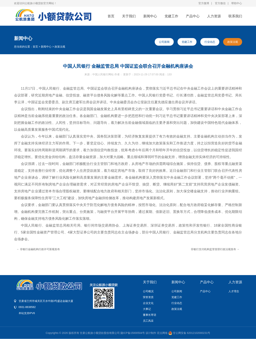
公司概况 (148, 291)
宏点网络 (162, 332)
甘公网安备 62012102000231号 (189, 332)
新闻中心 (150, 16)
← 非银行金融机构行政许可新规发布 (38, 249)
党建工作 (171, 16)
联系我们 (235, 16)
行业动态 (209, 41)
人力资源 (214, 16)
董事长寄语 (149, 314)
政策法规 (60, 46)
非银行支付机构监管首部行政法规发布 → (215, 249)
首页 (111, 16)
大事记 (147, 308)
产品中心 (193, 16)
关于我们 (129, 16)
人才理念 (233, 291)
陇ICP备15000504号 (132, 332)
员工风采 (148, 320)
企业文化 (148, 303)
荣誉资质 (148, 297)
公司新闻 (164, 41)
